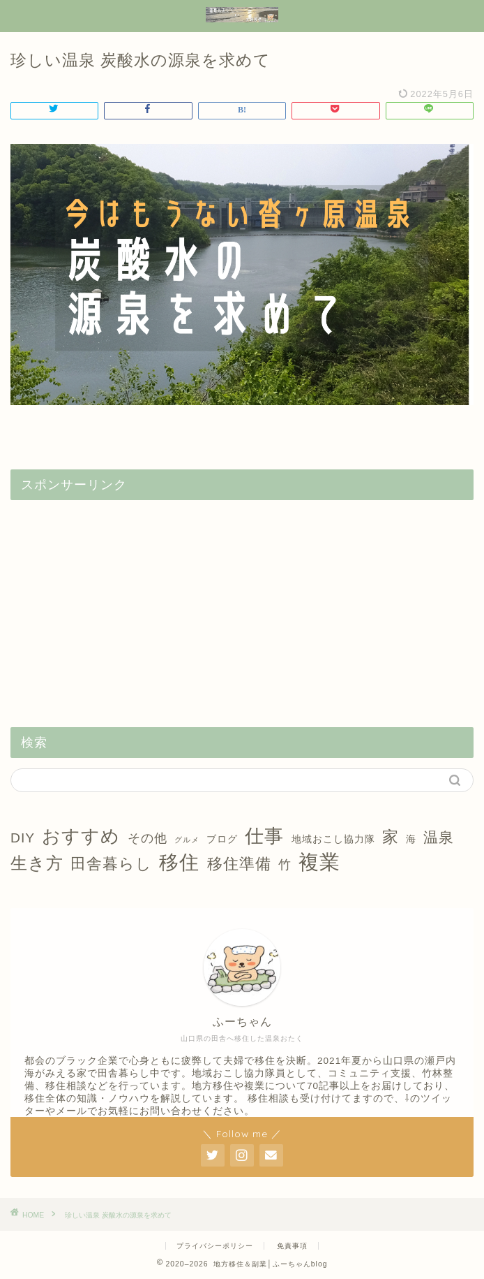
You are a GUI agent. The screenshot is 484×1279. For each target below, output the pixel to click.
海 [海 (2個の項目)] (411, 839)
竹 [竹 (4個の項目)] (285, 865)
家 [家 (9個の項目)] (390, 837)
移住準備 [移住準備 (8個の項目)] (239, 863)
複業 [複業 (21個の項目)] (319, 861)
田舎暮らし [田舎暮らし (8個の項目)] (111, 863)
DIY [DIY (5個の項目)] (22, 838)
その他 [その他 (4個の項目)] (147, 838)
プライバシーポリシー (214, 1246)
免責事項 (292, 1246)
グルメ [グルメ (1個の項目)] (186, 839)
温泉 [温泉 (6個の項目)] (438, 837)
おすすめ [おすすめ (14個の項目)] (81, 836)
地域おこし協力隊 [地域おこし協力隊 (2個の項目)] (333, 839)
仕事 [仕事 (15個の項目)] (264, 836)
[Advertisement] (242, 608)
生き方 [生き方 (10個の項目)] (36, 863)
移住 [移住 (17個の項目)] (179, 862)
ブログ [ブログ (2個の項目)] (222, 839)
